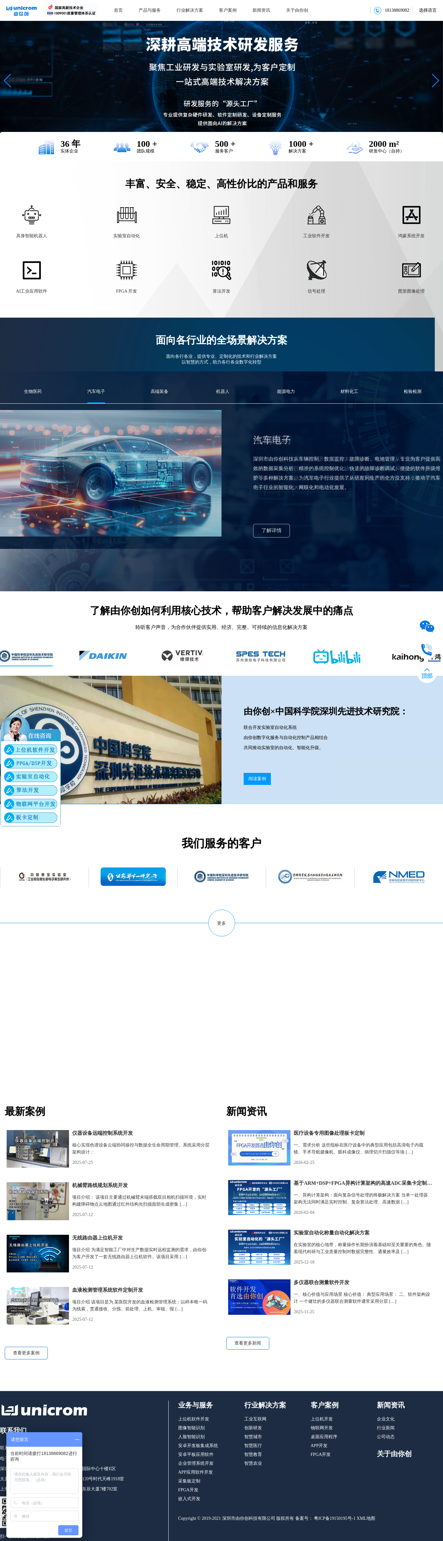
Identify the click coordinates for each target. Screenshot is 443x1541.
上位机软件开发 (193, 1419)
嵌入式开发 (189, 1498)
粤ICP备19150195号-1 (334, 1518)
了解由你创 (29, 1044)
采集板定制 (189, 1481)
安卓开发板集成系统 (198, 1445)
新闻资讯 (261, 10)
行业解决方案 (190, 10)
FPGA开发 (188, 1490)
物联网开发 (322, 1428)
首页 (118, 10)
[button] (7, 81)
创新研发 (253, 1428)
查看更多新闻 (247, 1343)
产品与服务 (150, 10)
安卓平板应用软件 (196, 1454)
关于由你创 (297, 10)
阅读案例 (257, 778)
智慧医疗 (253, 1445)
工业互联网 (255, 1419)
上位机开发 (322, 1419)
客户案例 (228, 10)
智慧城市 (253, 1436)
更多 (221, 923)
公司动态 (386, 1436)
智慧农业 (253, 1463)
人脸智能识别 (191, 1436)
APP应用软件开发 (195, 1472)
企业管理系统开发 (196, 1463)
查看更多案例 (26, 1353)
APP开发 (319, 1445)
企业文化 (386, 1419)
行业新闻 (386, 1428)
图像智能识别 (191, 1428)
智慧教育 (253, 1454)
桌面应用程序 (324, 1436)
